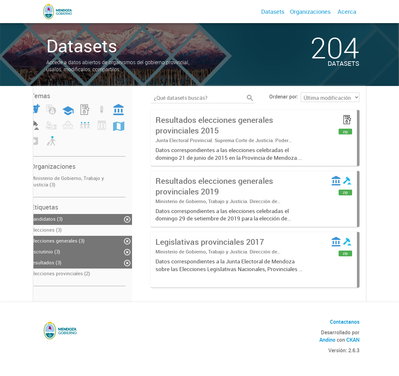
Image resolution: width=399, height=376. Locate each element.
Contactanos (344, 321)
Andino (327, 339)
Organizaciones (310, 11)
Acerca (347, 11)
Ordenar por (283, 96)
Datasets (272, 11)
